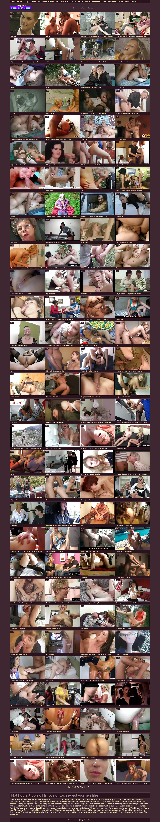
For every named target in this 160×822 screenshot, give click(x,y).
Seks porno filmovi (97, 804)
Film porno (18, 810)
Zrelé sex (85, 808)
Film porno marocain (99, 808)
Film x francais (116, 802)
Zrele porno (20, 6)
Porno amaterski (17, 2)
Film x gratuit (42, 810)
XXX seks (37, 804)
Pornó (12, 808)
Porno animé (50, 812)
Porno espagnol (114, 810)
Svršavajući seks (123, 2)
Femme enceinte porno (119, 808)
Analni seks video (109, 2)
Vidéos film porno (42, 808)
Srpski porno (39, 802)
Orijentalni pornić (48, 2)
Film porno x (67, 804)
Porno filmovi (41, 806)
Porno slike (88, 806)
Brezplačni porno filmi (118, 799)
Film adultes (102, 812)
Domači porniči (63, 806)
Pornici (51, 810)
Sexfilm (17, 802)
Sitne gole (36, 2)
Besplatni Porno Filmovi (97, 799)
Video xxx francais (138, 806)
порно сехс (14, 814)
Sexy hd (27, 2)
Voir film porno (136, 808)
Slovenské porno (81, 804)
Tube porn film (140, 812)
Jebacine (63, 802)
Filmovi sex (87, 802)
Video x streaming (114, 804)
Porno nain (113, 812)
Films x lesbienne (126, 812)
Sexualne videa (114, 806)
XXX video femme (18, 806)
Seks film (30, 806)
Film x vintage (79, 812)
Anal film (72, 810)
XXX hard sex (96, 2)
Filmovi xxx (97, 802)
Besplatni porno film (51, 799)
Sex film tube (30, 810)
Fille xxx (106, 802)
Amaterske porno (73, 808)
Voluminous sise (84, 2)
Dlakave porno (79, 799)
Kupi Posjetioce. (86, 820)
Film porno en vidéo (24, 808)
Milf (57, 2)
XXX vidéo (29, 812)
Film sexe (51, 806)
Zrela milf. (64, 2)
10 (82, 787)
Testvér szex (133, 799)
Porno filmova (27, 802)
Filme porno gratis (25, 804)
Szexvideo (125, 806)
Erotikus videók (75, 802)
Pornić (125, 804)
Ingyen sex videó (57, 808)
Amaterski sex (66, 799)
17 (88, 787)
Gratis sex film (82, 810)
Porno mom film (17, 812)
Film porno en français (52, 804)
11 (84, 787)
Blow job (73, 2)
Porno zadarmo (100, 806)
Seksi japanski (136, 2)
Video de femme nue (19, 799)
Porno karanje (35, 799)
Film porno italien (137, 810)
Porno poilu (39, 812)
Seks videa (143, 804)
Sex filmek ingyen (65, 812)
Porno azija (133, 804)
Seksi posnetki (76, 806)
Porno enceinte (52, 802)
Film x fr (125, 810)
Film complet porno (98, 810)
